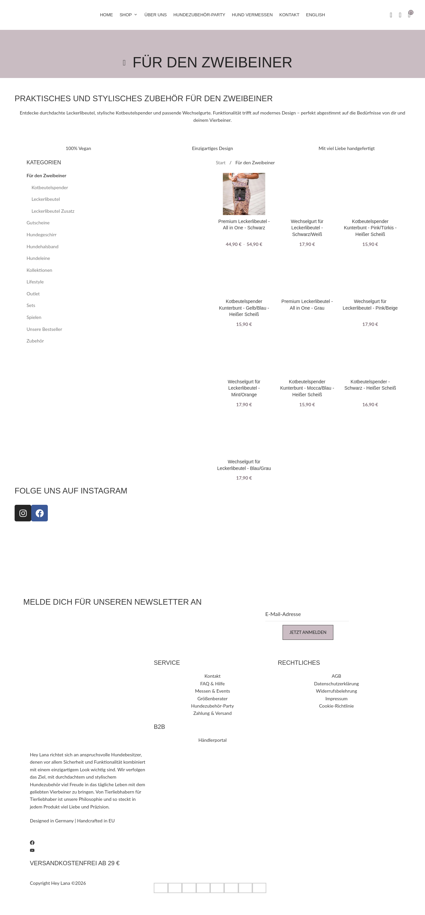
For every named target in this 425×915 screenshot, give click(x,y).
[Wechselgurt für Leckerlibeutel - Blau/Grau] (244, 434)
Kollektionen (39, 270)
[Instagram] (88, 835)
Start (221, 162)
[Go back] (124, 62)
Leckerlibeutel (46, 199)
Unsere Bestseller (44, 329)
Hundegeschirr (41, 234)
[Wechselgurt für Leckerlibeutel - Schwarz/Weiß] (307, 194)
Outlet (33, 293)
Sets (31, 305)
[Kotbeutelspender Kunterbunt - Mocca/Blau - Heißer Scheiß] (307, 354)
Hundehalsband (42, 246)
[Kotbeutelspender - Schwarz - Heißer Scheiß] (370, 354)
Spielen (34, 317)
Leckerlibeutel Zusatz (53, 211)
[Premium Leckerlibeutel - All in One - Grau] (307, 274)
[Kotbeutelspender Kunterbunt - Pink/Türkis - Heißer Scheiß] (370, 194)
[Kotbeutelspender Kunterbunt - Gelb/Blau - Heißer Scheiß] (244, 274)
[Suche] (399, 15)
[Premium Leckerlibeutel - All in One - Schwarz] (244, 194)
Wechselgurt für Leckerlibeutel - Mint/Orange (244, 388)
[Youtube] (88, 849)
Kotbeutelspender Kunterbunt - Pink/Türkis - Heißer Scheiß (370, 228)
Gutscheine (38, 222)
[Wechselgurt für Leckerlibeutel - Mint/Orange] (244, 354)
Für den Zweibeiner (46, 175)
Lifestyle (35, 281)
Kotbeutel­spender (50, 187)
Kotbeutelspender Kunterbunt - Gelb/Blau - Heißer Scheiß (244, 308)
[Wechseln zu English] (315, 15)
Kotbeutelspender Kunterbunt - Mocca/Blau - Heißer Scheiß (307, 388)
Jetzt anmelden (308, 632)
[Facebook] (88, 842)
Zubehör (35, 340)
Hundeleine (38, 258)
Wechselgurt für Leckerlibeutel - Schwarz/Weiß (307, 228)
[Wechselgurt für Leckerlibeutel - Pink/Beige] (370, 274)
